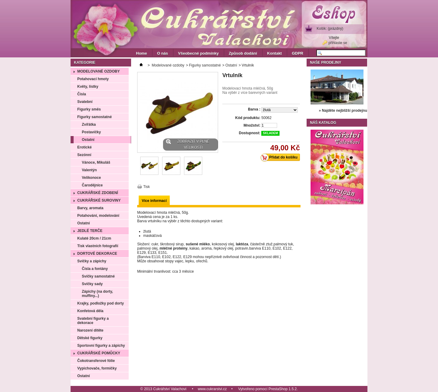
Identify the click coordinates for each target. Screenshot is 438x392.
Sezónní (84, 155)
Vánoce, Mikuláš (96, 162)
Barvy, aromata (90, 208)
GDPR (297, 53)
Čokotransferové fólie (96, 361)
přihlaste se (337, 43)
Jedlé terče (90, 231)
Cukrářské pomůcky (98, 353)
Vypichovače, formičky (97, 368)
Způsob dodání (243, 53)
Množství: (252, 125)
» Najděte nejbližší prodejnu (343, 110)
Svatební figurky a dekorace (93, 320)
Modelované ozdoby (98, 71)
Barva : (254, 109)
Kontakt (274, 53)
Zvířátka (89, 124)
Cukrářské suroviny (99, 200)
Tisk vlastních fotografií (97, 246)
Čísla (81, 94)
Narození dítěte (90, 330)
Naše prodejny (325, 62)
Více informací (154, 201)
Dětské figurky (90, 338)
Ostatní (88, 140)
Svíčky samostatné (98, 276)
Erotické (84, 147)
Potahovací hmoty (93, 79)
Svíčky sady (92, 284)
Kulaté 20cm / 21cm (94, 238)
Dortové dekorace (97, 253)
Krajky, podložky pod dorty (100, 303)
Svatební (84, 102)
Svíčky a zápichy (91, 261)
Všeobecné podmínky (198, 53)
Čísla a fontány (95, 269)
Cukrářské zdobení (97, 193)
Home (141, 53)
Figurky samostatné (94, 117)
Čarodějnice (92, 185)
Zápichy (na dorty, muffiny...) (97, 293)
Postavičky (91, 132)
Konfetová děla (90, 311)
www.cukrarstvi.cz (212, 389)
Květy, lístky (87, 86)
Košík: (330, 28)
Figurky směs (89, 109)
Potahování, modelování (98, 215)
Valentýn (89, 170)
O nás (162, 53)
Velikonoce (91, 178)
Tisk (146, 187)
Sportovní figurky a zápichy (101, 345)
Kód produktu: (247, 118)
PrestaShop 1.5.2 (283, 389)
